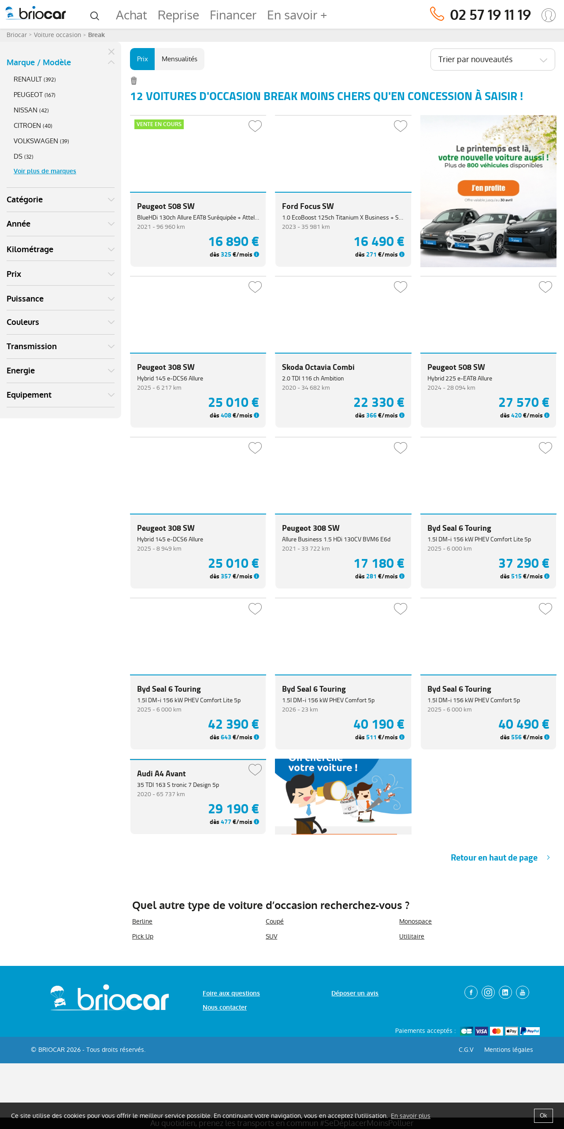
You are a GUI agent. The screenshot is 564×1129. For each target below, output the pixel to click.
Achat (131, 15)
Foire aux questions (231, 1070)
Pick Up (142, 1012)
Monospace (415, 997)
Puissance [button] (25, 299)
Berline (142, 997)
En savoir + (297, 15)
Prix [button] (14, 274)
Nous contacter (225, 1084)
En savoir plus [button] (410, 1115)
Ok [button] (543, 1115)
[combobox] (492, 59)
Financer (233, 15)
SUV (271, 1012)
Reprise (178, 15)
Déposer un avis (354, 1070)
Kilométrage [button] (30, 249)
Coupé (275, 997)
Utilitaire (411, 1012)
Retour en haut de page (494, 934)
